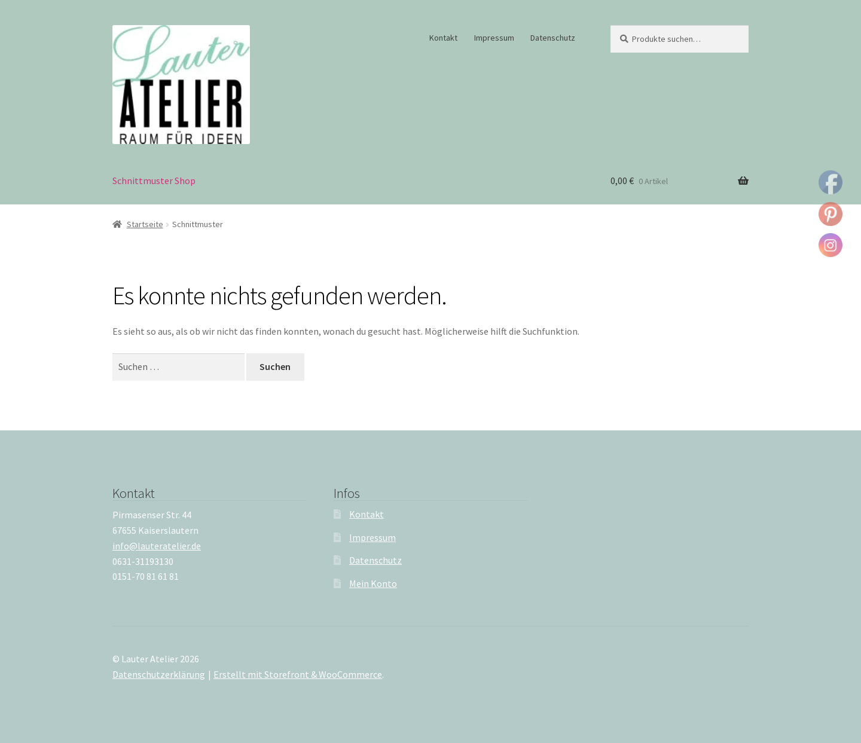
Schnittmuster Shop (154, 180)
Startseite (145, 224)
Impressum (494, 37)
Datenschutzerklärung (158, 674)
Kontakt (443, 37)
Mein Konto (373, 583)
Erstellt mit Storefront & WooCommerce (297, 674)
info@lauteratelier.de (156, 546)
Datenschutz (552, 37)
